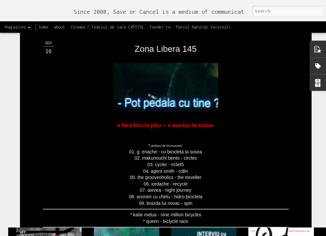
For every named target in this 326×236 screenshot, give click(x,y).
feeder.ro (160, 27)
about (59, 27)
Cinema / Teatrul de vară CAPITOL (107, 27)
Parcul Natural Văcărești (203, 27)
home (43, 27)
